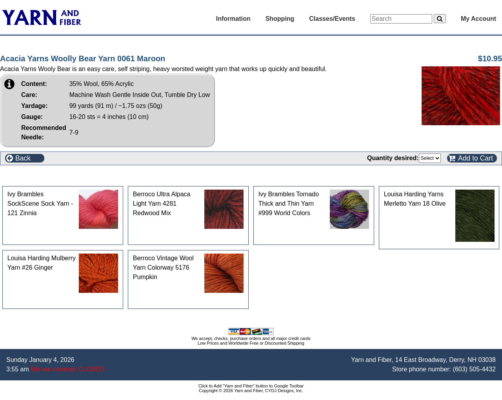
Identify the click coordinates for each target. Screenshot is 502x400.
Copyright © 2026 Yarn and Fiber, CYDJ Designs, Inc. (251, 390)
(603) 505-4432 (474, 369)
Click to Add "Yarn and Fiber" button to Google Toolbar (251, 386)
